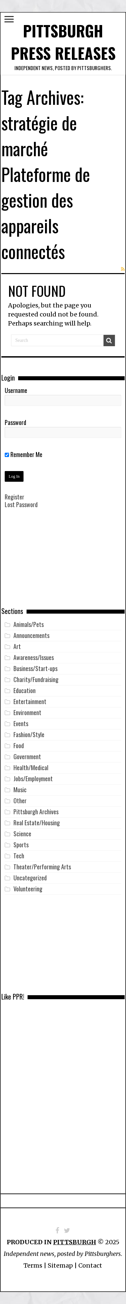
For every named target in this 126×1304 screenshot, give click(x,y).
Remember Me (23, 454)
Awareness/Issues (33, 657)
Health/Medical (30, 767)
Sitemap (60, 1265)
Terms (33, 1265)
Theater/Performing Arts (42, 866)
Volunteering (27, 888)
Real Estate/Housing (36, 822)
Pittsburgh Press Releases (63, 41)
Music (20, 789)
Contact (90, 1265)
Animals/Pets (28, 624)
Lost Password (21, 504)
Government (27, 756)
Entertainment (29, 701)
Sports (21, 844)
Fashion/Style (28, 734)
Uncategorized (30, 877)
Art (17, 646)
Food (18, 745)
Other (20, 800)
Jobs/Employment (33, 778)
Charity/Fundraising (35, 679)
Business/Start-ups (35, 668)
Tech (18, 855)
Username (16, 390)
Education (24, 690)
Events (20, 723)
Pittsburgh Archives (35, 811)
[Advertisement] (63, 562)
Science (22, 833)
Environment (27, 712)
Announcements (31, 635)
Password (15, 422)
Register (14, 496)
